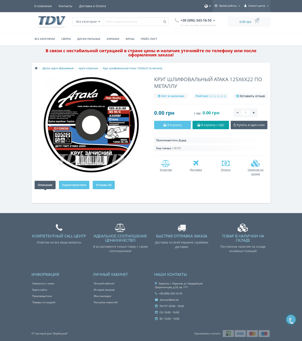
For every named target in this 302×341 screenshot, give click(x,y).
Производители (42, 296)
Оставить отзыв (252, 96)
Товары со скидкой (43, 302)
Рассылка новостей (106, 302)
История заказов (104, 290)
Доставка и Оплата (94, 6)
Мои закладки (102, 296)
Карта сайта (39, 290)
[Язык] (207, 6)
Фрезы (130, 39)
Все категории (45, 39)
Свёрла (66, 39)
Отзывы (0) (104, 185)
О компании (43, 6)
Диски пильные (88, 39)
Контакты (66, 6)
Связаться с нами (43, 283)
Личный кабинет (104, 283)
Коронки (113, 39)
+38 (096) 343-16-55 (168, 293)
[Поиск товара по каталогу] (164, 21)
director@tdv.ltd (166, 300)
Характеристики (74, 185)
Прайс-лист (149, 39)
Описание (45, 185)
